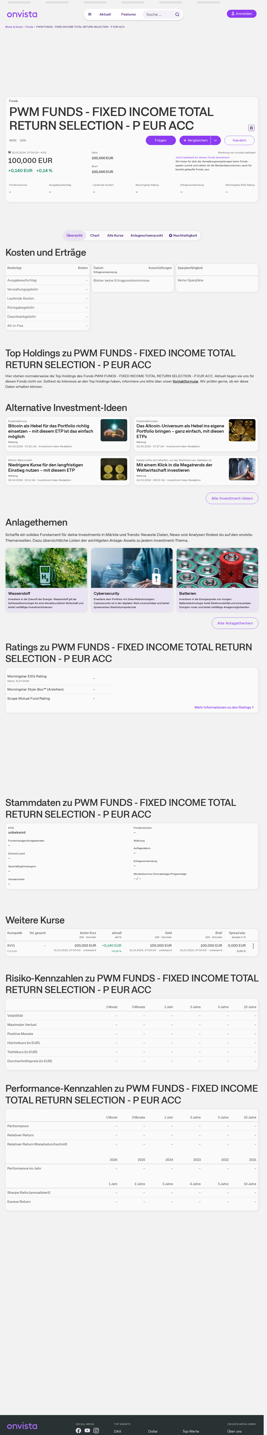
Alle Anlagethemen (235, 623)
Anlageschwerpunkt (147, 235)
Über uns (234, 1431)
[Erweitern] (216, 140)
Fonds (29, 27)
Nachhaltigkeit (183, 235)
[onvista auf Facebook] (78, 1431)
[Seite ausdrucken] (251, 128)
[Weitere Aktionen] (253, 946)
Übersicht (74, 235)
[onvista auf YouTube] (87, 1431)
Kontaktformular (185, 381)
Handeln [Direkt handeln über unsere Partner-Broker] (240, 140)
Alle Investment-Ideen (232, 498)
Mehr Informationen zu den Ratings (225, 707)
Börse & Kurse (14, 27)
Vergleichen (195, 140)
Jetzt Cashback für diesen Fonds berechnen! (202, 157)
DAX (117, 1431)
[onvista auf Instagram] (96, 1431)
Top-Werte (191, 1431)
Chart (94, 235)
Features (128, 14)
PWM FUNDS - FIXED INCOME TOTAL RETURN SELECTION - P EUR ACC (80, 27)
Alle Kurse (115, 235)
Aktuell (105, 14)
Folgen (160, 140)
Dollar (153, 1431)
